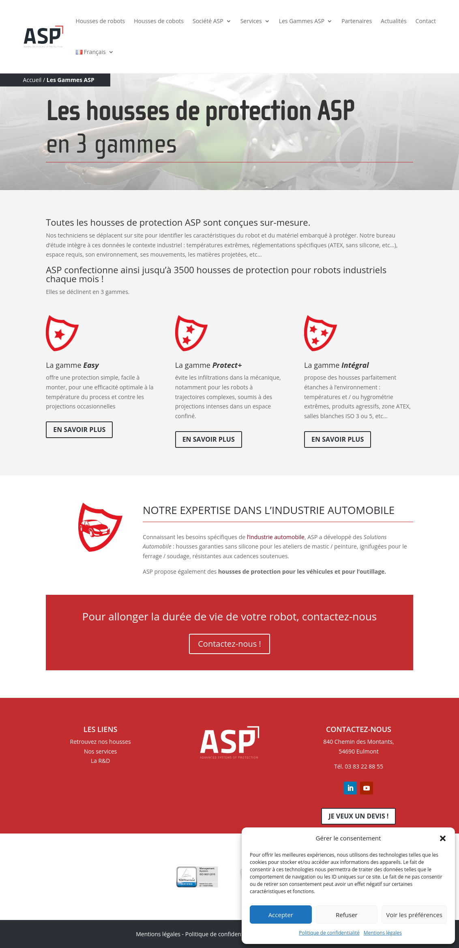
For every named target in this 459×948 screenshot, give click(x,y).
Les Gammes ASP (301, 21)
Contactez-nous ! (229, 643)
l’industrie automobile (275, 537)
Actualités (394, 21)
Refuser (347, 915)
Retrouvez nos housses (100, 741)
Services (251, 21)
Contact (426, 21)
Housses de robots (100, 21)
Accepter (280, 915)
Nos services (100, 751)
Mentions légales (383, 932)
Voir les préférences (414, 915)
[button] (443, 838)
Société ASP (208, 21)
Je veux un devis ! (358, 816)
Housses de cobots (159, 21)
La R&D (100, 760)
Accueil (32, 80)
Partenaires (356, 21)
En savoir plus (79, 429)
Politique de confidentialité (329, 932)
